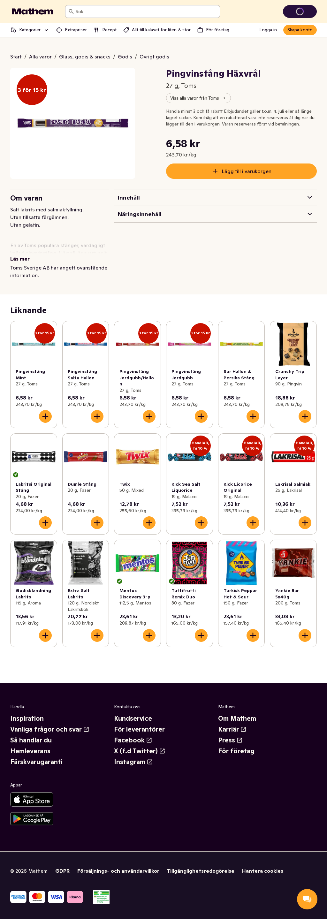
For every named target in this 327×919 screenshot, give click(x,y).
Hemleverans (30, 751)
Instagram (133, 762)
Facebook (133, 740)
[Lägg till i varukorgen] (45, 416)
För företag (236, 751)
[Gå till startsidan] (32, 11)
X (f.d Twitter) (139, 751)
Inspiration (27, 718)
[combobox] (146, 11)
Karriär (232, 729)
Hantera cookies (262, 871)
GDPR (62, 871)
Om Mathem (237, 718)
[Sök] (71, 11)
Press (230, 740)
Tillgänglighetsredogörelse (200, 871)
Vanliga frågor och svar (49, 729)
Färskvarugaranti (36, 762)
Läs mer (20, 258)
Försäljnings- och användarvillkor (118, 871)
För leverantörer (139, 729)
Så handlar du (31, 740)
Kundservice (133, 718)
